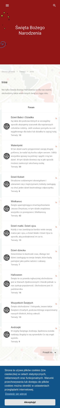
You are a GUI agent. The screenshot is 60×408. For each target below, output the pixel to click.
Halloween (16, 274)
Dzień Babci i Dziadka (22, 117)
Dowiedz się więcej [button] (16, 394)
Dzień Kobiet (17, 177)
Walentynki (17, 145)
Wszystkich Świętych (22, 302)
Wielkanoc (16, 201)
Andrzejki (16, 327)
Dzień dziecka (18, 250)
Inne (4, 82)
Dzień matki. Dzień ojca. (23, 225)
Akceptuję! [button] (30, 402)
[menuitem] (54, 5)
